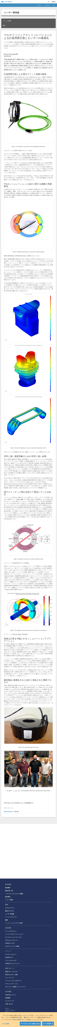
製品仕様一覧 (9, 890)
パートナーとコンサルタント (13, 980)
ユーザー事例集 (11, 12)
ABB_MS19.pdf (8, 811)
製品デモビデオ (9, 911)
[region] (28, 1019)
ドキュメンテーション (11, 983)
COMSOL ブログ (10, 943)
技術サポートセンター (11, 971)
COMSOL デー (9, 957)
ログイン (39, 5)
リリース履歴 (9, 900)
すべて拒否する (48, 1024)
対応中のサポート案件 (11, 974)
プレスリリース (9, 1001)
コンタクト (47, 5)
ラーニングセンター (11, 931)
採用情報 (7, 998)
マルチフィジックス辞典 (12, 946)
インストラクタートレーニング (14, 934)
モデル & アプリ (9, 908)
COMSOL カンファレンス (12, 963)
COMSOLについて (10, 995)
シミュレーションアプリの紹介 (14, 923)
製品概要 (7, 887)
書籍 (6, 920)
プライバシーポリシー (10, 1010)
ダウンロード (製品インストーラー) (15, 987)
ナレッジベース (9, 977)
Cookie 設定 (5, 1023)
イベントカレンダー (11, 960)
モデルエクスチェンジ (11, 940)
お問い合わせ (9, 1004)
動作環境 (7, 897)
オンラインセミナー (11, 954)
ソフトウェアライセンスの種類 (14, 893)
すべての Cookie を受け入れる (30, 1024)
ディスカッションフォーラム (13, 937)
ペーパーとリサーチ (11, 917)
